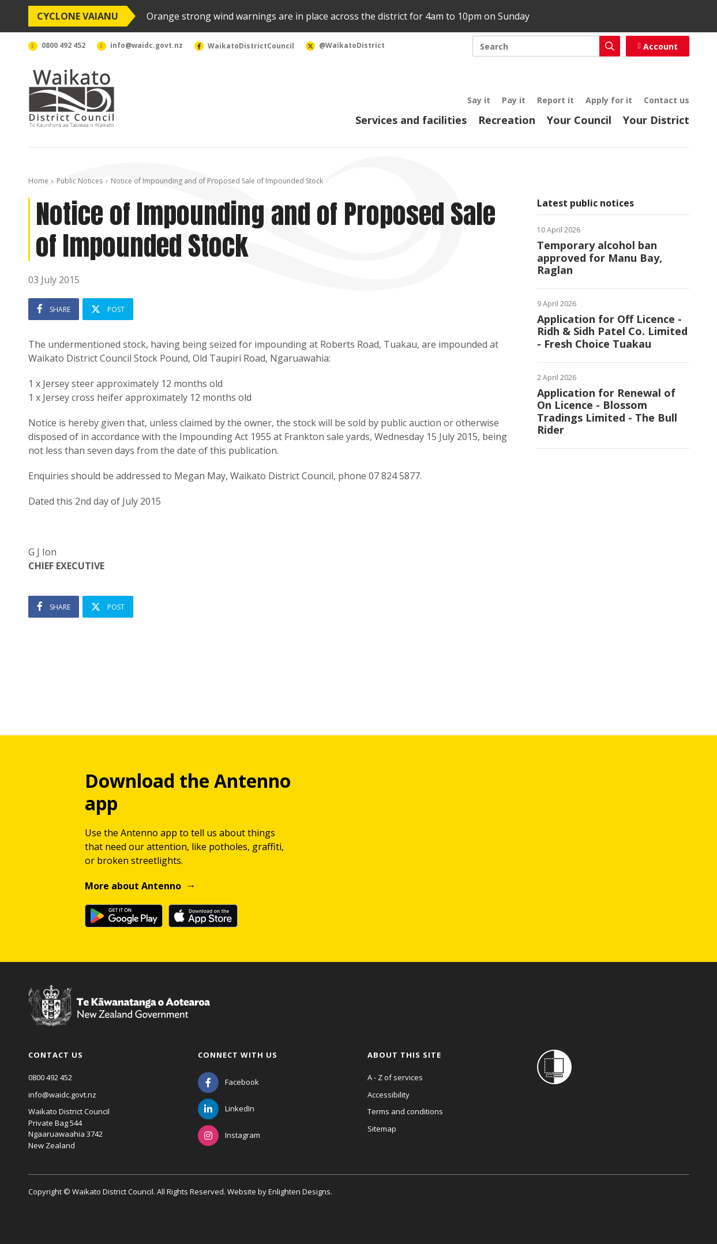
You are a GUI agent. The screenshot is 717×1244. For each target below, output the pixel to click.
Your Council (579, 120)
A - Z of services (395, 1077)
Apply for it (608, 100)
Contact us (666, 100)
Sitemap (381, 1128)
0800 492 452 (50, 1077)
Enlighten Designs (299, 1191)
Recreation (506, 120)
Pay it (513, 100)
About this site (404, 1055)
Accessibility (388, 1094)
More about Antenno (133, 886)
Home (38, 181)
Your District (656, 120)
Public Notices (80, 181)
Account (657, 46)
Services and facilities (411, 120)
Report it (555, 100)
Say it (478, 100)
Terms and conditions (405, 1111)
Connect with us (237, 1055)
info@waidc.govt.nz (62, 1094)
